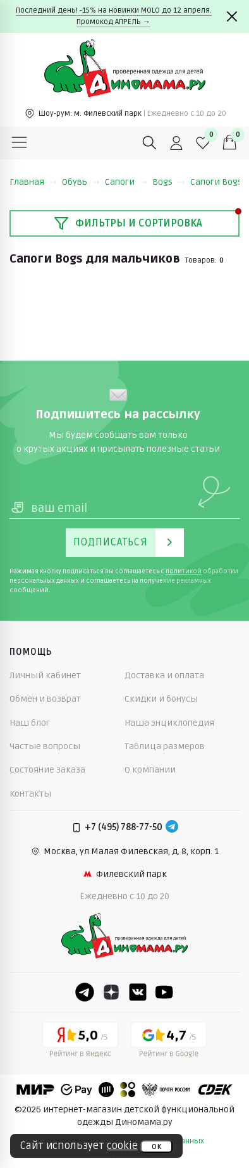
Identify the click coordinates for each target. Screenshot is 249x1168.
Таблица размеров (164, 746)
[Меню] (19, 143)
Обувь (81, 182)
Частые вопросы (44, 746)
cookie (122, 1146)
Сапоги (126, 182)
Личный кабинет (45, 675)
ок (156, 1146)
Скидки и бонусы (161, 698)
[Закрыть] (232, 16)
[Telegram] (172, 827)
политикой (184, 571)
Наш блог (29, 723)
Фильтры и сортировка (128, 223)
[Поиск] (150, 143)
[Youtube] (164, 992)
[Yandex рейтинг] (80, 1042)
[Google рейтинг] (169, 1042)
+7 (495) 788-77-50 (123, 827)
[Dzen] (111, 992)
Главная (33, 182)
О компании (150, 769)
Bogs (168, 182)
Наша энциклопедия (169, 723)
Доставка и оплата (164, 675)
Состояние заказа (47, 769)
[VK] (138, 992)
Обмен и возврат (45, 698)
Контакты (30, 793)
